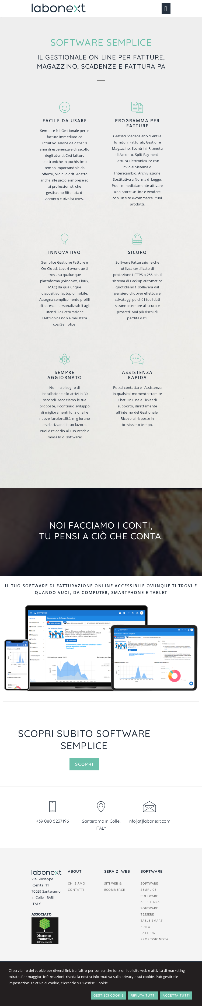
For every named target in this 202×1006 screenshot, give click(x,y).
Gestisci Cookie (108, 995)
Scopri (84, 764)
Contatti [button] (76, 890)
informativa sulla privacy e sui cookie (123, 976)
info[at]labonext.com (149, 821)
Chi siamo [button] (76, 883)
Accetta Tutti (176, 995)
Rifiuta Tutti (143, 995)
